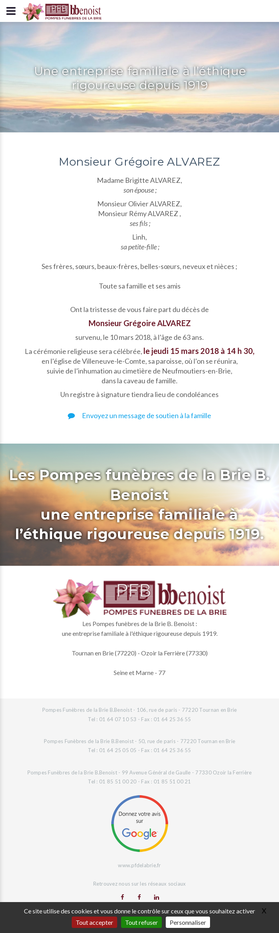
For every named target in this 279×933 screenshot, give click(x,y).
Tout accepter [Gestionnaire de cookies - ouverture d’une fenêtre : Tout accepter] (94, 922)
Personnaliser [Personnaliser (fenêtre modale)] (188, 922)
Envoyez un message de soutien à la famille (139, 415)
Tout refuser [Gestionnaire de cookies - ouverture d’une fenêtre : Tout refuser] (141, 922)
